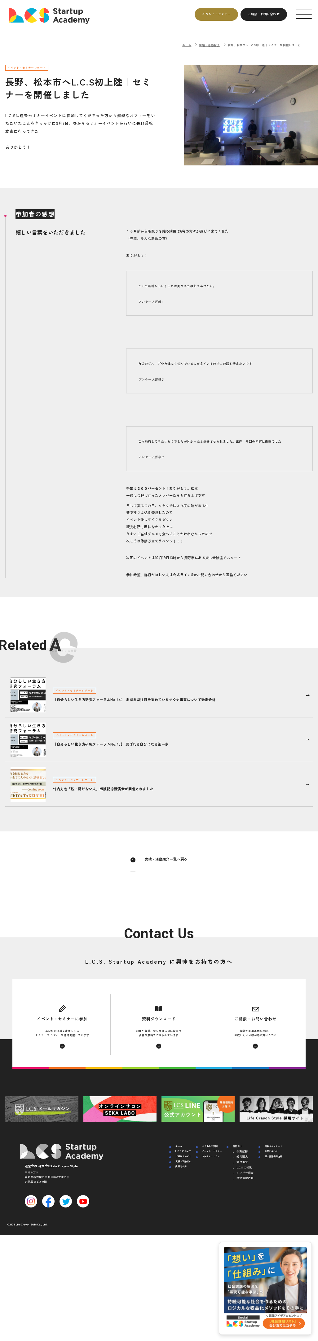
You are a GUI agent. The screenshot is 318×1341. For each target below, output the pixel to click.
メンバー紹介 (245, 1172)
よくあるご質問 (210, 1146)
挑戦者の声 (181, 1166)
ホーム (186, 45)
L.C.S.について (183, 1151)
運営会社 (237, 1146)
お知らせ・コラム (211, 1156)
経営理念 (242, 1156)
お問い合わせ (271, 1151)
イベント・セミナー (212, 1151)
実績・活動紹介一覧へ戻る (166, 859)
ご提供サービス (183, 1156)
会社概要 (242, 1162)
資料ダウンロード (273, 1146)
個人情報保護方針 (273, 1156)
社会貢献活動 (245, 1178)
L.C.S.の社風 (244, 1167)
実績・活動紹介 (209, 45)
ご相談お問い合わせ (264, 13)
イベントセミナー (216, 13)
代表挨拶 (242, 1151)
